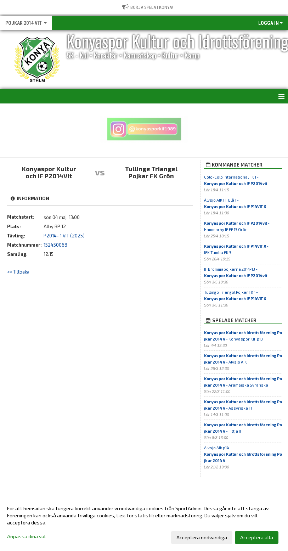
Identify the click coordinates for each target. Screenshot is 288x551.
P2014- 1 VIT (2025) (64, 235)
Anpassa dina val (26, 536)
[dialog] (144, 522)
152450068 (55, 245)
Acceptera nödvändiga (201, 537)
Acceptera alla (256, 537)
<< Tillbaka (18, 272)
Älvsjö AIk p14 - (243, 454)
